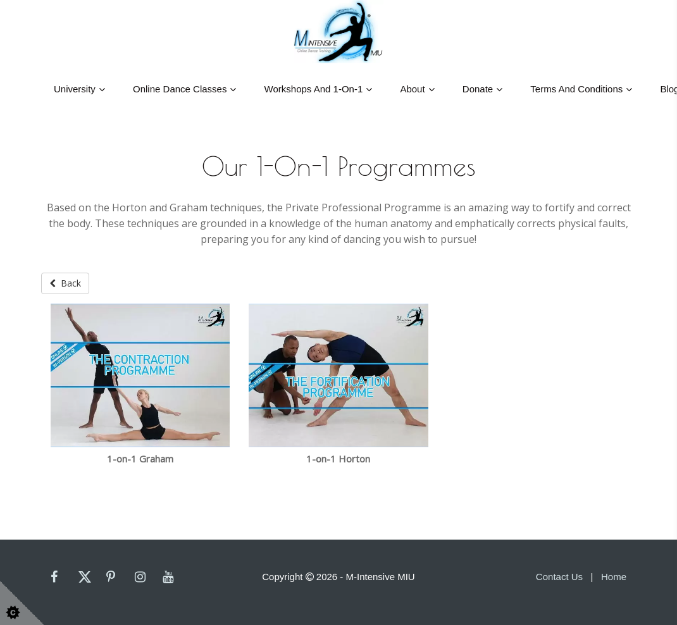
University (75, 89)
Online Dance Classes (180, 89)
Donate (478, 89)
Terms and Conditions (576, 89)
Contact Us (559, 576)
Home (613, 576)
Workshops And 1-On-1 (313, 89)
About (412, 89)
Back (65, 283)
